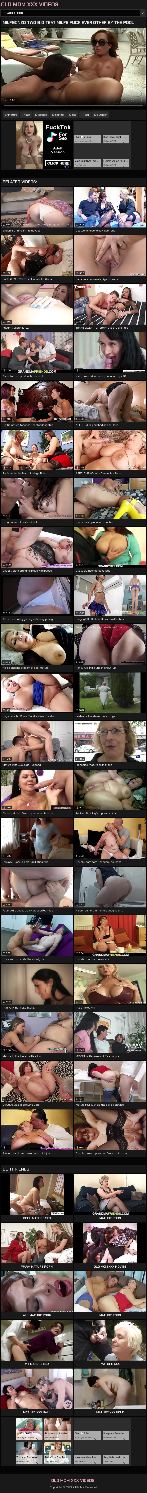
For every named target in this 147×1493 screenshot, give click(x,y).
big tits (59, 114)
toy (87, 114)
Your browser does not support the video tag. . (73, 69)
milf (27, 114)
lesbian (42, 114)
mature (12, 114)
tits (74, 114)
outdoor (102, 114)
